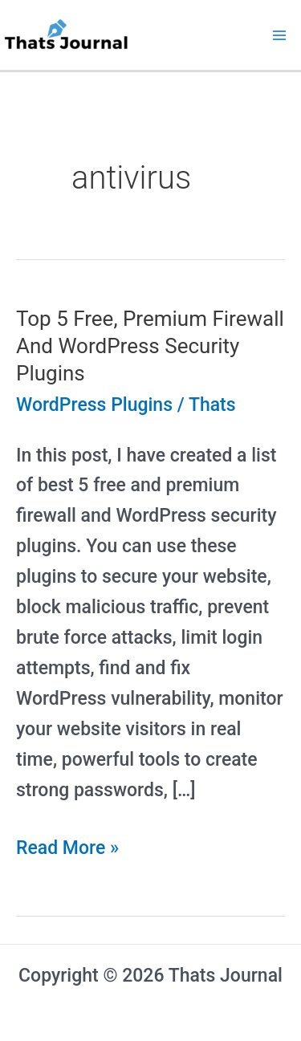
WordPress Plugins (94, 405)
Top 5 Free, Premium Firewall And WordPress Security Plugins (150, 346)
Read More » (67, 848)
